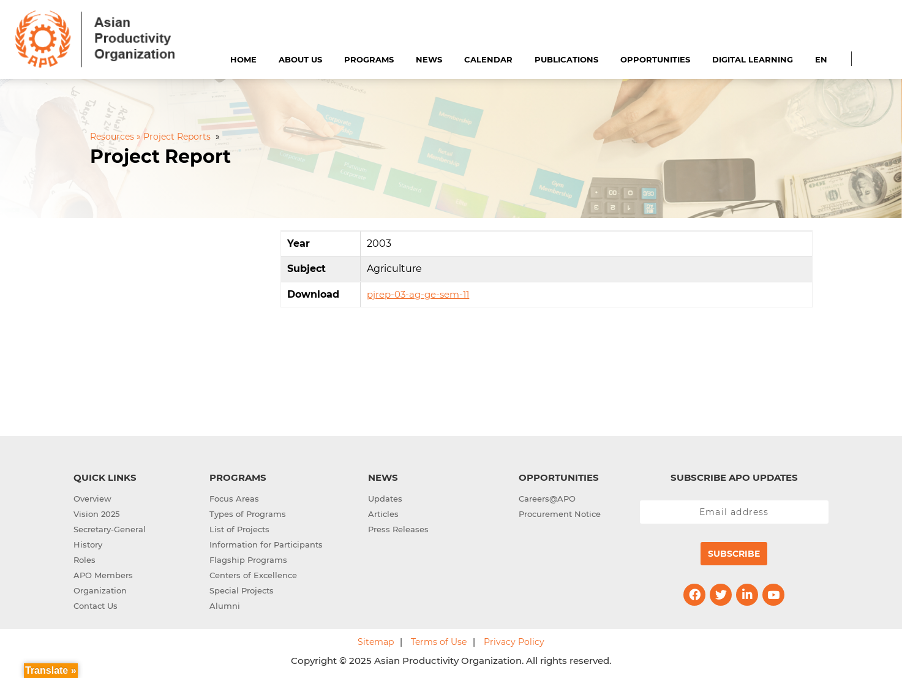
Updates (385, 498)
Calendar (488, 59)
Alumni (224, 606)
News (429, 59)
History (87, 544)
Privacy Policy (514, 641)
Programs (369, 59)
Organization (100, 590)
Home (243, 59)
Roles (84, 560)
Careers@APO (547, 498)
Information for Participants (266, 544)
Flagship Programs (248, 560)
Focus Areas (234, 498)
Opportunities (655, 59)
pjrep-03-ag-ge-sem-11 (418, 294)
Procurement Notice (560, 514)
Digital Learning (752, 59)
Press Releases (398, 529)
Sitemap (376, 641)
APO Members (103, 575)
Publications (566, 59)
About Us (300, 59)
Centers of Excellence (253, 575)
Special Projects (241, 590)
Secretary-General (109, 529)
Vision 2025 (96, 514)
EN (821, 59)
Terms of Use (439, 641)
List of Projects (239, 529)
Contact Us (95, 606)
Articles (383, 514)
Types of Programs (247, 514)
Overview (92, 498)
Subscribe (734, 553)
